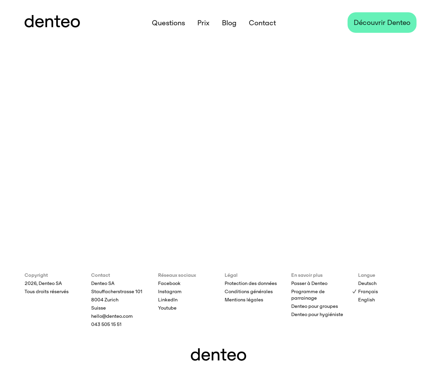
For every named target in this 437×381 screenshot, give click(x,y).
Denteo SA (102, 283)
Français (368, 291)
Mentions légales (244, 300)
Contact (262, 22)
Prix (203, 22)
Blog (229, 22)
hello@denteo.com (112, 316)
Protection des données (251, 283)
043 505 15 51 (106, 324)
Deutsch (367, 283)
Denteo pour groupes (314, 306)
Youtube (167, 308)
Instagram (170, 291)
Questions (168, 22)
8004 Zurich (104, 300)
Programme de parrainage (308, 294)
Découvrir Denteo (382, 22)
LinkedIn (168, 300)
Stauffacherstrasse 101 (116, 291)
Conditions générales (249, 291)
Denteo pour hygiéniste (317, 314)
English (366, 300)
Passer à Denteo (309, 283)
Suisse (98, 308)
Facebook (169, 283)
